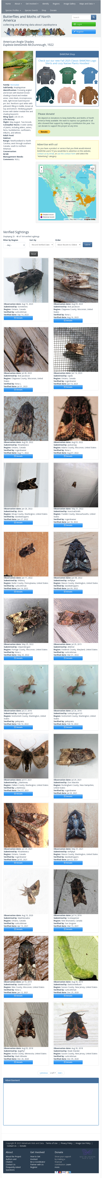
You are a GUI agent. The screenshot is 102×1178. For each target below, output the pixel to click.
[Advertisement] (51, 1103)
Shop (44, 10)
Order (58, 240)
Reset (33, 254)
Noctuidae (14, 84)
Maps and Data (87, 3)
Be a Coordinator (37, 1162)
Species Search (31, 10)
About (18, 3)
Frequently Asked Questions (13, 1168)
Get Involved (32, 3)
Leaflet (66, 219)
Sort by (32, 240)
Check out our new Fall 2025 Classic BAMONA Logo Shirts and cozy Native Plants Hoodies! (67, 62)
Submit (87, 244)
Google (80, 219)
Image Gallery (69, 3)
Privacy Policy (66, 1143)
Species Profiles (13, 10)
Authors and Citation (11, 1160)
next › (60, 1073)
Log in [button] (78, 24)
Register (33, 1167)
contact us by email (45, 153)
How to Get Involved (35, 1157)
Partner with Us (37, 1164)
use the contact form (66, 153)
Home (8, 3)
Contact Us (11, 1146)
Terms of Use (52, 1143)
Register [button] (79, 31)
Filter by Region (10, 240)
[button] (5, 66)
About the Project (13, 1156)
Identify (45, 3)
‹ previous (43, 1073)
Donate (53, 10)
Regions (56, 3)
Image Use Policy (83, 1143)
